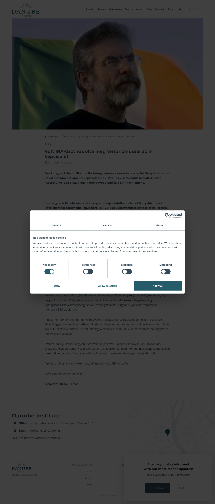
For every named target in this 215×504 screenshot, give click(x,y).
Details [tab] (107, 225)
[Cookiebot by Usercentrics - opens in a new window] (167, 215)
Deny (57, 285)
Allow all (158, 285)
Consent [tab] (56, 225)
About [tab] (159, 225)
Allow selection (107, 285)
